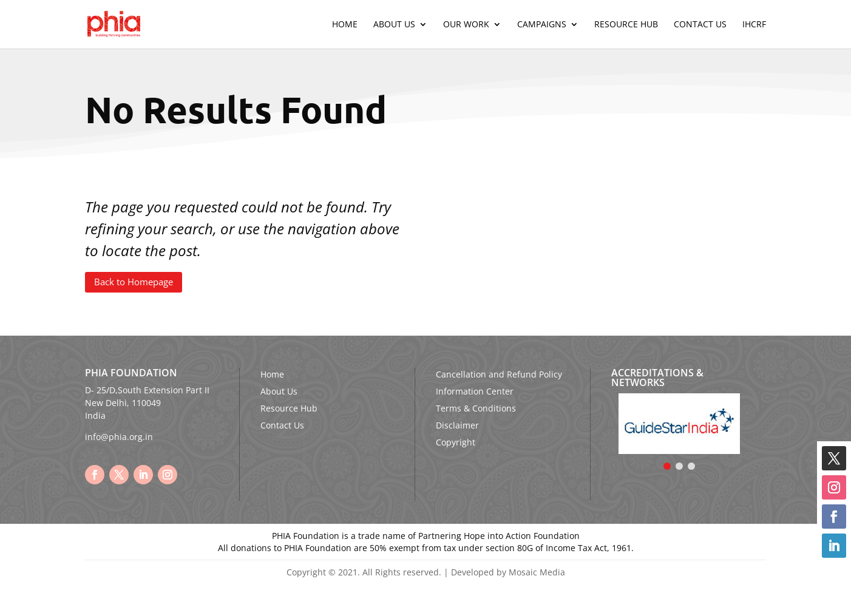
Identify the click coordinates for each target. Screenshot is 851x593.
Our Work (466, 25)
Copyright (455, 442)
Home (345, 25)
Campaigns (541, 25)
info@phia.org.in (119, 436)
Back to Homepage (133, 282)
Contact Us (700, 25)
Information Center (475, 391)
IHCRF (754, 25)
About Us (394, 25)
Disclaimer (457, 425)
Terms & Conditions (476, 408)
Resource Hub (626, 25)
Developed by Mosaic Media (508, 572)
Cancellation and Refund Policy (499, 374)
